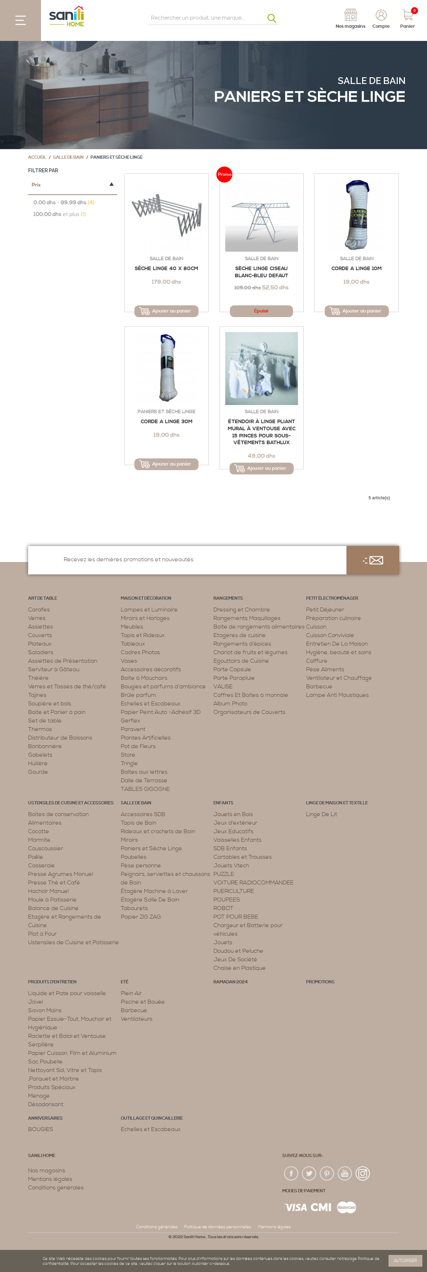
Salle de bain (372, 80)
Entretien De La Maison (337, 643)
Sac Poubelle (45, 1061)
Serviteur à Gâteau (53, 669)
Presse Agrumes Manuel (60, 874)
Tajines (37, 695)
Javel (35, 1001)
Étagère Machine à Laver (154, 891)
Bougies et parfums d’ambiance (163, 686)
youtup (345, 1173)
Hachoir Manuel (48, 891)
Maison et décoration (146, 598)
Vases (129, 660)
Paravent (133, 729)
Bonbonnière (45, 746)
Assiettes (40, 626)
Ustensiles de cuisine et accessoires (71, 803)
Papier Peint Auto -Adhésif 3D (161, 712)
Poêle (35, 857)
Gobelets (40, 754)
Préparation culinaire (333, 618)
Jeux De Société (235, 959)
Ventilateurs (137, 1019)
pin (327, 1173)
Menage (39, 1095)
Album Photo (230, 703)
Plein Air (131, 993)
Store (128, 754)
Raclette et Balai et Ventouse (67, 1036)
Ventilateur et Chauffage (339, 678)
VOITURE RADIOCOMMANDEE (254, 882)
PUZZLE (224, 874)
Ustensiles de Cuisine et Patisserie (73, 942)
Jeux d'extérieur (235, 822)
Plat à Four (42, 933)
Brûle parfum (138, 695)
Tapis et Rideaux (143, 635)
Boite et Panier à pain (57, 712)
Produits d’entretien (52, 982)
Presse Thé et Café (54, 882)
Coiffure (317, 660)
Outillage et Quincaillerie (152, 1118)
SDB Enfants (230, 848)
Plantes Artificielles (146, 737)
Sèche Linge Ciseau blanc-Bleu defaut (261, 272)
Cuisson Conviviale (330, 635)
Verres (37, 618)
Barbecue (319, 686)
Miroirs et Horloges (145, 618)
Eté (124, 982)
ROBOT (223, 908)
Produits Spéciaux (52, 1087)
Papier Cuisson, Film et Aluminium (72, 1053)
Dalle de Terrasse (144, 780)
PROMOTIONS (320, 982)
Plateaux (40, 643)
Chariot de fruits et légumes (251, 652)
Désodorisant (45, 1104)
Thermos (40, 729)
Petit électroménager (332, 598)
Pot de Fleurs (138, 746)
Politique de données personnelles (217, 1227)
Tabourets (134, 908)
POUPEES (227, 899)
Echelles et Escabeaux (151, 703)
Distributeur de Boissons (60, 737)
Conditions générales (56, 1187)
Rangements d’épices (242, 643)
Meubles (132, 626)
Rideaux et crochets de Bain (158, 831)
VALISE (223, 686)
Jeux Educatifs (233, 831)
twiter (309, 1173)
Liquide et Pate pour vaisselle (67, 993)
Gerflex (130, 720)
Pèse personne (141, 865)
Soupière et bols (49, 703)
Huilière (38, 763)
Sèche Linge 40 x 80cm (166, 269)
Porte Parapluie (234, 678)
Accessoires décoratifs (151, 669)
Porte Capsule (232, 669)
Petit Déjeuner (325, 609)
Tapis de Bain (138, 822)
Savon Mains (45, 1010)
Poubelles (133, 857)
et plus (60, 214)
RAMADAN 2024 (231, 982)
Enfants (223, 803)
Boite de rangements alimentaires (259, 626)
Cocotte (38, 831)
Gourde (38, 772)
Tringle (129, 763)
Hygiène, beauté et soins (338, 652)
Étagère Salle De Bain (150, 899)
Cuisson (316, 626)
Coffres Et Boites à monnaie (251, 695)
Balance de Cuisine (53, 908)
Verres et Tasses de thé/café (67, 686)
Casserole (41, 865)
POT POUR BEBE (236, 916)
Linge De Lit (321, 814)
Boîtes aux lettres (144, 772)
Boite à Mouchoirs (144, 678)
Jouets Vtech (231, 865)
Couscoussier (45, 848)
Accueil (37, 157)
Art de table (42, 598)
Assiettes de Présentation (62, 660)
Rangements (228, 598)
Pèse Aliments (325, 669)
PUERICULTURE (234, 891)
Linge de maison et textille (337, 803)
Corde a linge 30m (166, 422)
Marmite (39, 839)
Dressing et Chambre (242, 609)
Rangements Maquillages (247, 618)
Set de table (45, 720)
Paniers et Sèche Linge (166, 412)
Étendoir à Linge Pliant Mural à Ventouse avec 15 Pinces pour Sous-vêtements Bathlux (261, 432)
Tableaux (133, 643)
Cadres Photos (140, 652)
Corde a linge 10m (356, 269)
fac (291, 1173)
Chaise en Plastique (240, 968)
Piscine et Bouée (143, 1001)
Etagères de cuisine (240, 635)
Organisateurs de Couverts (249, 712)
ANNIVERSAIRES (45, 1118)
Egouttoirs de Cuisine (241, 660)
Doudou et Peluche (238, 951)
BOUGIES (40, 1129)
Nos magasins (46, 1170)
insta (362, 1173)
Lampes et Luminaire (149, 609)
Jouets (223, 942)
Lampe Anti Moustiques (337, 695)
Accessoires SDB (143, 814)
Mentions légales (50, 1179)
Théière (38, 678)
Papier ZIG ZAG (141, 916)
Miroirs (129, 839)
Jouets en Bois (233, 814)
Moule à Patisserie (52, 899)
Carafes (39, 609)
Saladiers (40, 652)
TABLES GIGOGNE (145, 789)
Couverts (40, 635)
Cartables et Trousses (243, 857)
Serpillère (41, 1044)
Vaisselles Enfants (238, 839)
